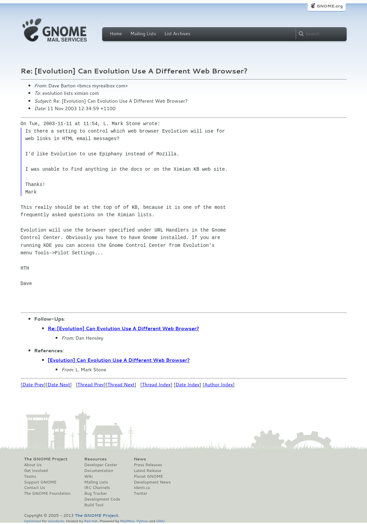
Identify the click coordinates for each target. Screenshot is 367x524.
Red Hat (90, 520)
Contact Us (34, 487)
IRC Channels (97, 487)
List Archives (177, 34)
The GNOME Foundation (47, 493)
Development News (152, 482)
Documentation (98, 470)
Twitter (140, 493)
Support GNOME (40, 482)
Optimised (32, 520)
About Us (33, 465)
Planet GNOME (148, 476)
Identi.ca (142, 487)
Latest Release (147, 470)
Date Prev (33, 384)
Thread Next (120, 384)
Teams (30, 476)
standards (56, 520)
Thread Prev (90, 384)
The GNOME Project (46, 459)
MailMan (127, 520)
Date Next (59, 384)
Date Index (188, 384)
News (140, 459)
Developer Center (100, 465)
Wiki (88, 476)
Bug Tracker (95, 493)
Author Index (218, 384)
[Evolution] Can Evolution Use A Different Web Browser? (119, 360)
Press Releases (148, 465)
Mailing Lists (143, 34)
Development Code (102, 499)
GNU (160, 520)
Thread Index (156, 384)
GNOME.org (329, 6)
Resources (95, 459)
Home (116, 34)
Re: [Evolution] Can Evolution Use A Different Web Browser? (123, 328)
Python (142, 520)
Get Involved (36, 470)
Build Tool (93, 505)
